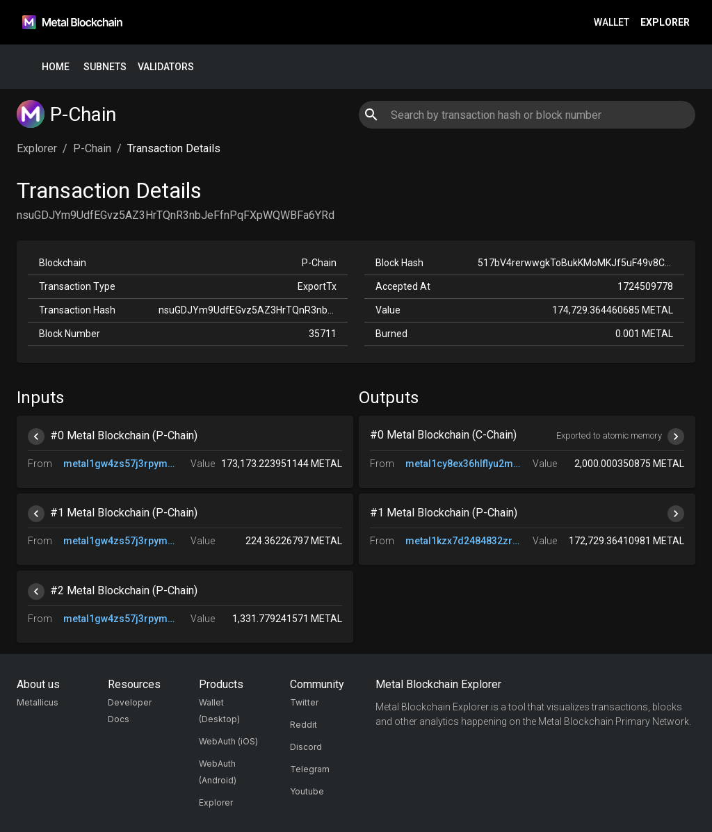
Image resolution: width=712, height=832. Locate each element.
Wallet (611, 22)
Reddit (303, 724)
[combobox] (526, 114)
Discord (306, 747)
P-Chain (92, 148)
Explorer (665, 22)
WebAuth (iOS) (228, 741)
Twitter (304, 702)
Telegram (310, 769)
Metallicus (37, 702)
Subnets (105, 67)
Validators (166, 67)
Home (55, 67)
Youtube (307, 791)
